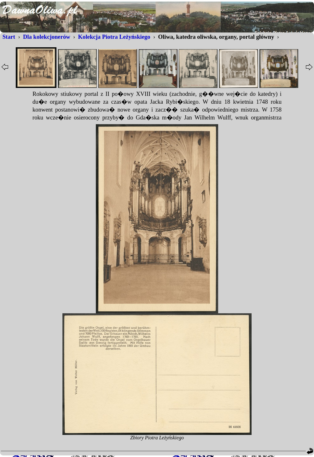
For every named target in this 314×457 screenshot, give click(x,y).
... (157, 106)
